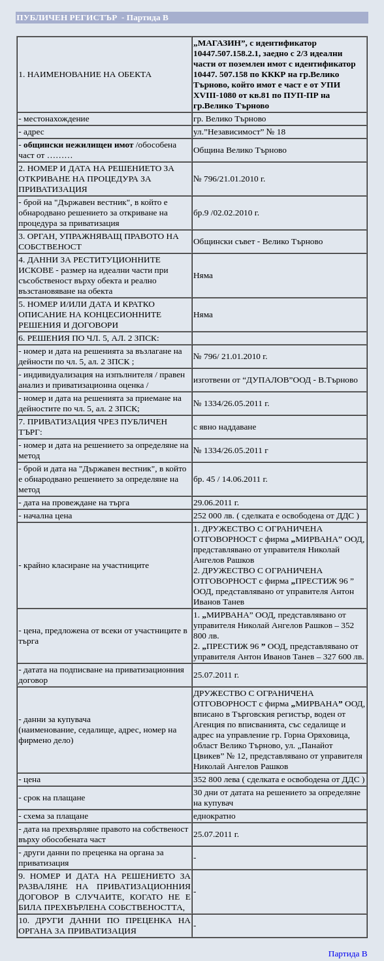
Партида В (348, 953)
